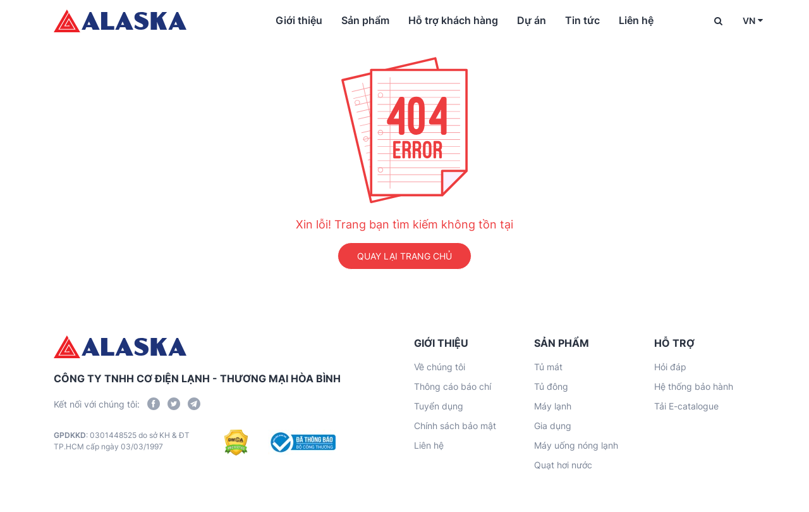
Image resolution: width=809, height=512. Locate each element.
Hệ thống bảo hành (693, 386)
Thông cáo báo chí (452, 386)
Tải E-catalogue (686, 406)
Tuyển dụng (438, 406)
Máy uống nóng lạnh (576, 445)
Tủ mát (548, 366)
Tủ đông (551, 386)
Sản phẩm (365, 20)
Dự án (531, 20)
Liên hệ (636, 20)
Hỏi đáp (670, 366)
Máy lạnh (552, 406)
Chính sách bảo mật (455, 425)
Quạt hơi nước (563, 464)
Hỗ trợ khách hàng (453, 20)
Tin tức (582, 20)
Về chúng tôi (439, 366)
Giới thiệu (299, 20)
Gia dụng (552, 425)
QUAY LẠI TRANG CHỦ (404, 256)
